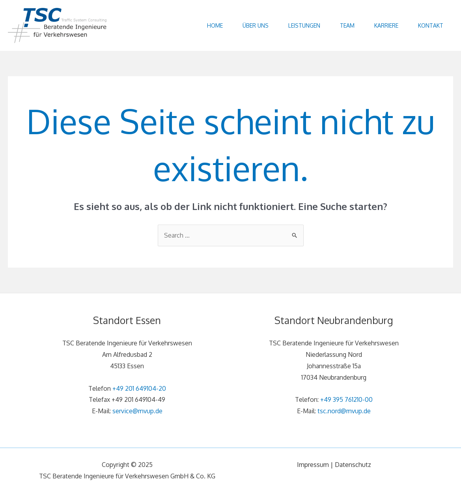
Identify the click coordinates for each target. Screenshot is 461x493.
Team (347, 25)
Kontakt (430, 25)
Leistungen (304, 25)
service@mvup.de (137, 411)
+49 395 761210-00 (346, 399)
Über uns (256, 25)
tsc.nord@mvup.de (344, 411)
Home (215, 25)
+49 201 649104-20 (139, 388)
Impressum (313, 465)
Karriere (386, 25)
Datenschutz (353, 465)
